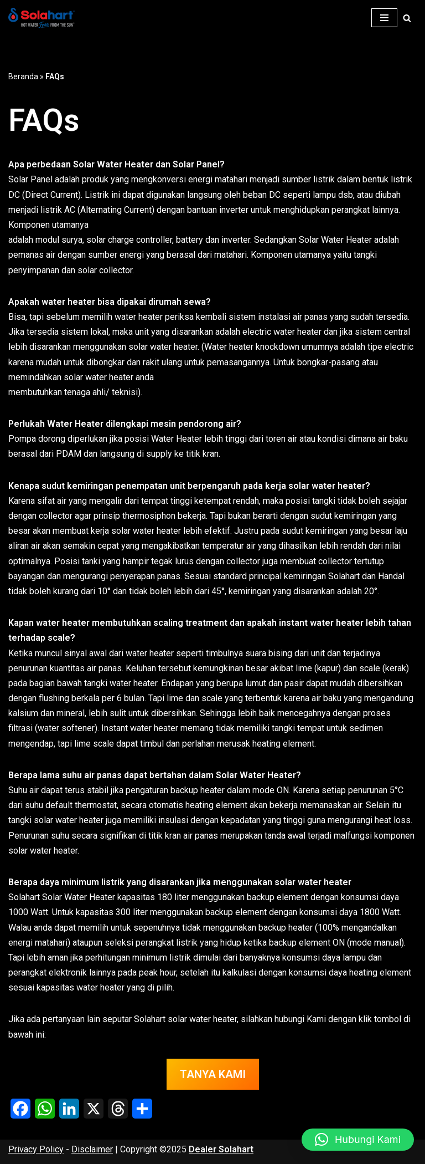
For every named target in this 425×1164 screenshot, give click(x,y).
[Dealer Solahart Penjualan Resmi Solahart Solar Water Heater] (44, 18)
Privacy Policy (36, 1149)
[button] (358, 1140)
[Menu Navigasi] (384, 17)
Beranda (23, 76)
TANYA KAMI (213, 1074)
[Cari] (407, 18)
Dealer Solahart (221, 1149)
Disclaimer (92, 1149)
